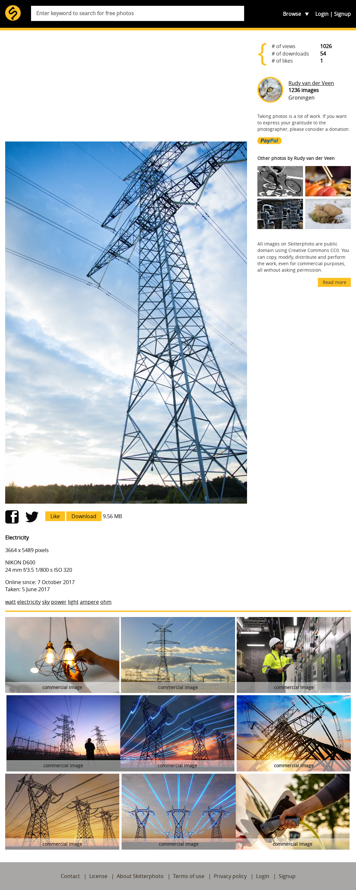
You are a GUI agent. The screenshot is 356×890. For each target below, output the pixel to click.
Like (55, 516)
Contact (70, 876)
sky (46, 601)
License (98, 876)
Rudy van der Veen (311, 83)
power (59, 601)
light (73, 601)
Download (83, 516)
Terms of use (188, 876)
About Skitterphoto (140, 876)
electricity (29, 601)
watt (10, 601)
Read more (334, 282)
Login (322, 13)
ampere (89, 601)
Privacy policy (230, 876)
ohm (106, 601)
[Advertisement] (126, 86)
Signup (342, 13)
